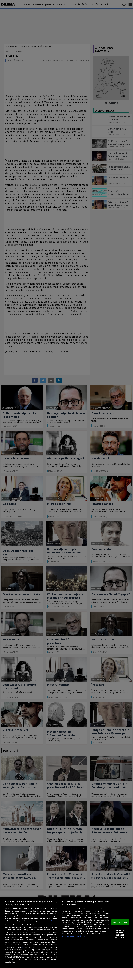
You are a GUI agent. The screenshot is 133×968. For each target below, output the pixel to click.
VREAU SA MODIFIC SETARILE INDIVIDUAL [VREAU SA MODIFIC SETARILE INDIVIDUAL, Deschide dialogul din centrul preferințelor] (120, 934)
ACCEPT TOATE (120, 922)
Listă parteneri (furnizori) (73, 936)
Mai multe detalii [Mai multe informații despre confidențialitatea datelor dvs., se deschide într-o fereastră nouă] (49, 921)
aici (22, 947)
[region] (66, 932)
